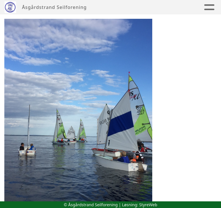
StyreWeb (148, 204)
